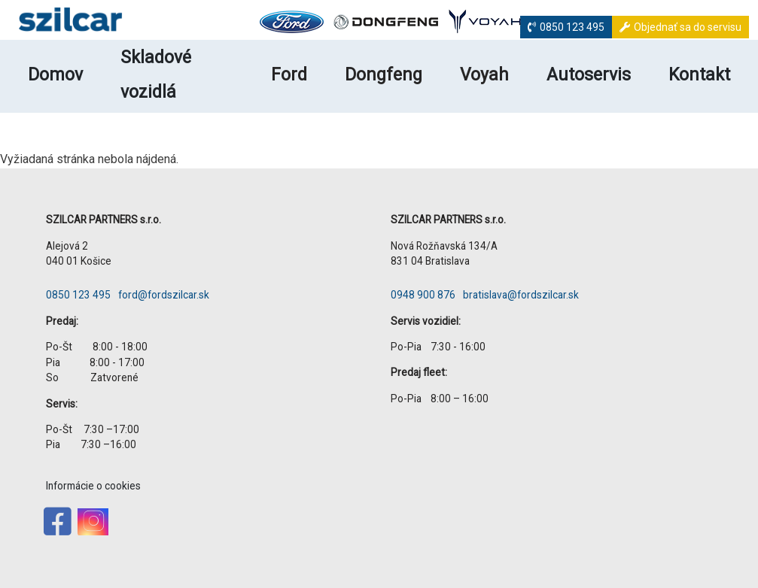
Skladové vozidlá (155, 74)
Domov (55, 75)
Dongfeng (383, 75)
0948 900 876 (423, 295)
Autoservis (588, 75)
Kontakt (699, 75)
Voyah (484, 75)
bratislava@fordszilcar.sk (521, 295)
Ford (289, 75)
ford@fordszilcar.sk (163, 295)
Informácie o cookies (93, 486)
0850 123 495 (572, 27)
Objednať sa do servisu (687, 27)
